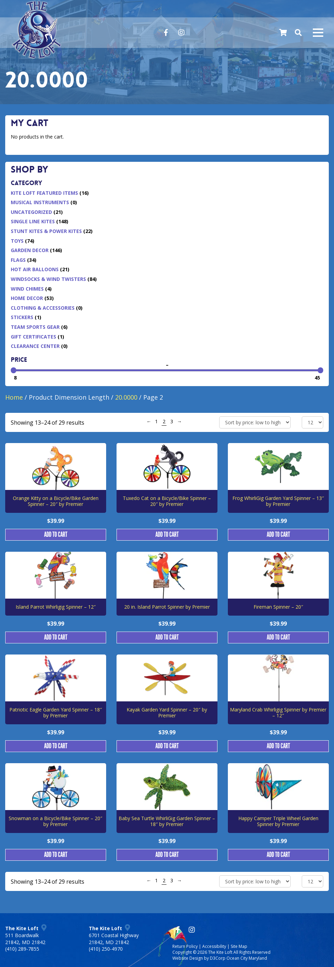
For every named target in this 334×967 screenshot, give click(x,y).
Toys (17, 240)
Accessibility (214, 946)
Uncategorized (31, 212)
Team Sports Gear (35, 327)
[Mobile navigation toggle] (318, 32)
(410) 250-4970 (106, 948)
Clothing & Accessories (43, 308)
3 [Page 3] (171, 421)
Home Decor (27, 298)
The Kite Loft (220, 952)
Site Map (239, 946)
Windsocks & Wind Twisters (48, 279)
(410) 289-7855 (22, 948)
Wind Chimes (27, 288)
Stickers (22, 317)
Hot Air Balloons (35, 269)
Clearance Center (35, 346)
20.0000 (126, 397)
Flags (18, 260)
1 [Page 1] (156, 421)
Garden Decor (30, 250)
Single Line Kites (33, 221)
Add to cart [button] (55, 535)
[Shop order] (255, 422)
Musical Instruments (40, 202)
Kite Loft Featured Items (44, 193)
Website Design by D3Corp (198, 958)
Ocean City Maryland (246, 958)
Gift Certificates (33, 336)
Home (14, 397)
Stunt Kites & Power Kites (46, 231)
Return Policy (185, 946)
